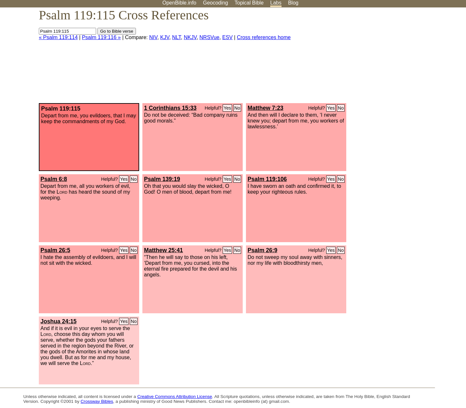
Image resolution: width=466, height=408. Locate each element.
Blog (293, 2)
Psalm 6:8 (53, 179)
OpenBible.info (179, 2)
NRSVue (209, 37)
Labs (276, 2)
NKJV (190, 37)
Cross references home (264, 37)
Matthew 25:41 (163, 250)
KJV (164, 37)
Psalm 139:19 (162, 179)
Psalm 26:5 (55, 250)
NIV (153, 37)
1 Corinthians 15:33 (170, 108)
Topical (249, 2)
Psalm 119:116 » (101, 37)
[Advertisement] (401, 58)
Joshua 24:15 (58, 321)
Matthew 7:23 (265, 108)
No (237, 108)
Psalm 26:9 (262, 250)
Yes (227, 108)
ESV (227, 37)
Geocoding (215, 2)
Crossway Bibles (97, 401)
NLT (176, 37)
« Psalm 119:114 (58, 37)
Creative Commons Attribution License (174, 396)
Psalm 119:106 (267, 179)
